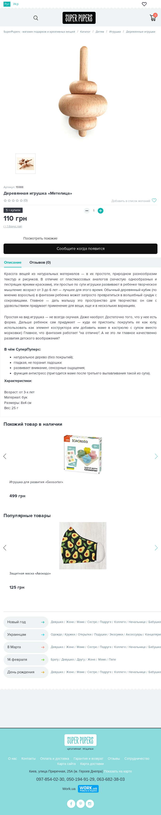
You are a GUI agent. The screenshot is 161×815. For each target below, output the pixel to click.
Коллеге (120, 622)
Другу (81, 659)
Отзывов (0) (40, 262)
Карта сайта (66, 764)
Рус (6, 4)
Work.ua (69, 789)
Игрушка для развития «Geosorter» (36, 482)
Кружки (70, 634)
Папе (112, 659)
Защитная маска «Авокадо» (30, 573)
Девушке (57, 622)
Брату (55, 659)
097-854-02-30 (50, 779)
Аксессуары (134, 634)
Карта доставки (92, 764)
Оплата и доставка (54, 758)
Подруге (105, 622)
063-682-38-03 (111, 779)
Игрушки (115, 32)
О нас (12, 758)
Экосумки (116, 634)
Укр (15, 4)
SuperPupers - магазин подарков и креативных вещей (39, 32)
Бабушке (154, 622)
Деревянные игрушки (140, 32)
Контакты (28, 758)
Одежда (56, 634)
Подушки (100, 634)
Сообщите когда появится (81, 248)
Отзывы (114, 758)
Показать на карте (118, 771)
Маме (81, 622)
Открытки (84, 634)
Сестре (92, 622)
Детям (100, 32)
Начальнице (137, 622)
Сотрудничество (136, 758)
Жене (70, 622)
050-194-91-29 (80, 779)
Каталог (85, 32)
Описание (12, 262)
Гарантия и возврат (88, 758)
